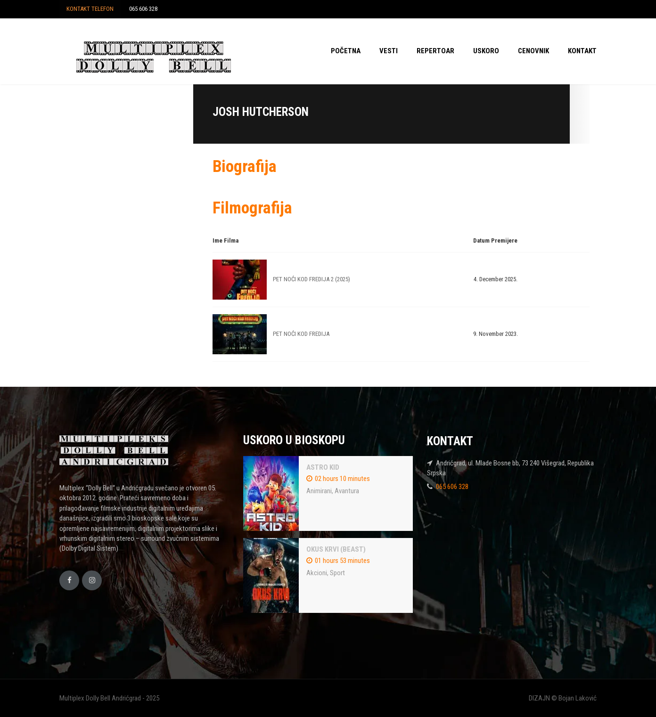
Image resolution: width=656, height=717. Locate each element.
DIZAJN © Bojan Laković (563, 698)
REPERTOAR (435, 51)
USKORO (486, 51)
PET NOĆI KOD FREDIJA (301, 333)
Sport (337, 573)
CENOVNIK (533, 51)
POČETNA (346, 51)
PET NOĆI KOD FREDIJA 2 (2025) (311, 279)
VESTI (388, 51)
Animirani (319, 491)
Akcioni (316, 573)
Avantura (347, 491)
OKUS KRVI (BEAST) (336, 549)
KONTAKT (582, 51)
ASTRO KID (322, 467)
